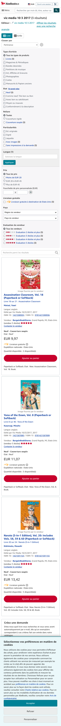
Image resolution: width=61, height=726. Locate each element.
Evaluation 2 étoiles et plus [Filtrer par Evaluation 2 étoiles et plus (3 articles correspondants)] (24, 232)
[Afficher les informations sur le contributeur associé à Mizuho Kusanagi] (12, 425)
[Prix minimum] (8, 192)
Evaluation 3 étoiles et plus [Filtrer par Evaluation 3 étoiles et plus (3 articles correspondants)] (24, 236)
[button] (56, 252)
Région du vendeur (13, 212)
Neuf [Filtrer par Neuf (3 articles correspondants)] (8, 92)
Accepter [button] (30, 703)
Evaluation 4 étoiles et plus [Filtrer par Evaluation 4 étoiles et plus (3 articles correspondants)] (24, 239)
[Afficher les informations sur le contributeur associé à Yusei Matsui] (10, 305)
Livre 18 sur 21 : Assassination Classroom (22, 301)
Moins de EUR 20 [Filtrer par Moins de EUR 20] (12, 177)
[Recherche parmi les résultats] (30, 252)
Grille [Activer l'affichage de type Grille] (18, 35)
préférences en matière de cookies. (31, 684)
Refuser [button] (30, 711)
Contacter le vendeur (13, 326)
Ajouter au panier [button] (30, 358)
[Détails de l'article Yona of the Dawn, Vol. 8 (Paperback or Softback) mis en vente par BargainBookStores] (30, 394)
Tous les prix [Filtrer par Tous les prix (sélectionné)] (10, 174)
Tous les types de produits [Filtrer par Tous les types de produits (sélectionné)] (16, 55)
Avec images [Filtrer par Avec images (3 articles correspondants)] (11, 142)
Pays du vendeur (12, 218)
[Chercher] (56, 10)
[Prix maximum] (22, 192)
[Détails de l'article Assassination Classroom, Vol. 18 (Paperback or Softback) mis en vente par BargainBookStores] (30, 274)
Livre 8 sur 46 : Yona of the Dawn (18, 422)
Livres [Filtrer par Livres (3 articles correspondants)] (8, 58)
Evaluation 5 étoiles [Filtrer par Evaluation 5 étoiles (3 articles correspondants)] (21, 243)
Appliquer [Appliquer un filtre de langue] (9, 162)
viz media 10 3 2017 (24, 22)
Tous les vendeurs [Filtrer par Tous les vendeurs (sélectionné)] (14, 228)
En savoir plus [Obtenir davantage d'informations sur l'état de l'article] (13, 89)
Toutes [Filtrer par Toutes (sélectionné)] (7, 115)
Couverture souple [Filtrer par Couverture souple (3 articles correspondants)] (14, 122)
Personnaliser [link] (30, 719)
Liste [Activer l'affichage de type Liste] (6, 35)
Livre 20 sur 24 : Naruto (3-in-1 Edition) (21, 542)
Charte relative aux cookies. (37, 690)
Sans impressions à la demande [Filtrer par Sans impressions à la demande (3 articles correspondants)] (20, 145)
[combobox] (34, 10)
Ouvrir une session (44, 4)
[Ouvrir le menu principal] (6, 10)
